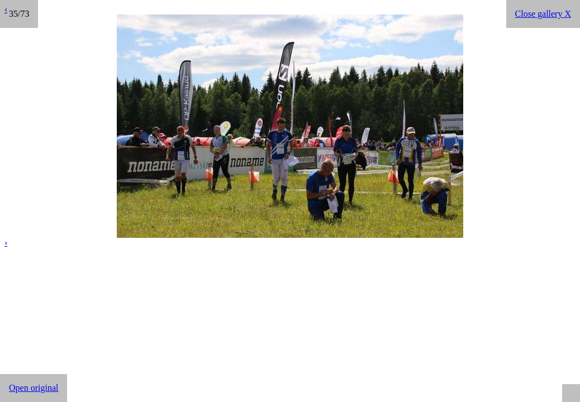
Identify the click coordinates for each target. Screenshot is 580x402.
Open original (33, 388)
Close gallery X (543, 13)
